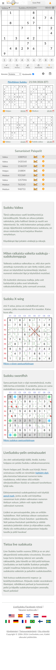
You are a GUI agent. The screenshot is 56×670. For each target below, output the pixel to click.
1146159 (22, 166)
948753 (21, 189)
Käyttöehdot (12, 631)
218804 (21, 170)
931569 (21, 175)
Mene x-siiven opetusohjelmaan (18, 363)
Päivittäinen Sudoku (17, 82)
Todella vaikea (35, 141)
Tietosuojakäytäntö (28, 631)
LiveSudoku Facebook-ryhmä (27, 606)
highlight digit (41, 472)
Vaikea (5, 8)
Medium (33, 111)
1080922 (22, 157)
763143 (21, 184)
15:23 (24, 142)
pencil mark (8, 495)
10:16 (24, 111)
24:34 (50, 111)
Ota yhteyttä (43, 631)
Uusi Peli (36, 2)
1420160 (22, 161)
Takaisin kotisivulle (27, 610)
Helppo (6, 111)
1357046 (22, 180)
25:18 (50, 142)
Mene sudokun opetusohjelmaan (19, 440)
